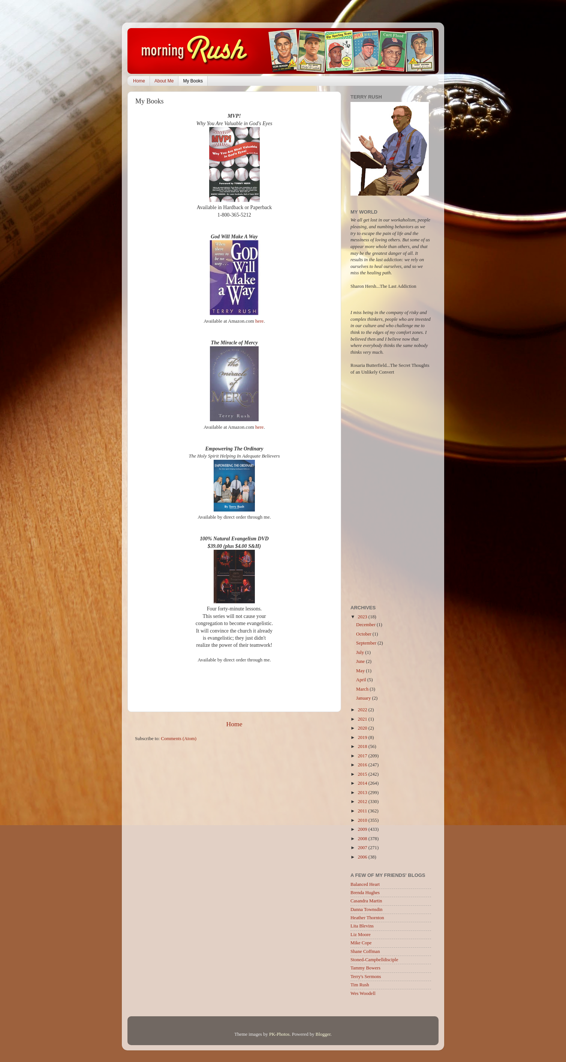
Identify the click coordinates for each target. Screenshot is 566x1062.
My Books (193, 81)
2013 (363, 792)
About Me (164, 81)
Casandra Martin (366, 900)
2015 (363, 774)
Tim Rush (359, 984)
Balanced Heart (365, 884)
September (366, 643)
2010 (363, 820)
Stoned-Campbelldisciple (374, 959)
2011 (363, 811)
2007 (363, 847)
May (361, 670)
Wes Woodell (363, 993)
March (363, 689)
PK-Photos (279, 1034)
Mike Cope (360, 942)
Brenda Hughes (365, 892)
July (360, 652)
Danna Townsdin (366, 909)
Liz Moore (360, 934)
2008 (363, 838)
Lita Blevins (362, 926)
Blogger (323, 1034)
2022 (363, 709)
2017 (363, 755)
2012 (363, 801)
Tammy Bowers (365, 968)
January (364, 698)
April (361, 679)
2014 (363, 783)
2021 (363, 719)
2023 (363, 616)
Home (139, 81)
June (361, 661)
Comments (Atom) (178, 738)
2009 (363, 829)
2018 (363, 746)
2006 (363, 857)
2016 (363, 764)
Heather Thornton (367, 917)
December (366, 624)
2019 (363, 737)
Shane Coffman (365, 951)
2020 (363, 728)
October (364, 634)
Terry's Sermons (365, 976)
